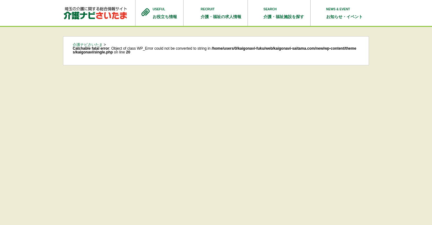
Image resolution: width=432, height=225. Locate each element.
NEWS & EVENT (344, 14)
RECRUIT (221, 14)
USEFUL (165, 14)
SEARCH (283, 14)
